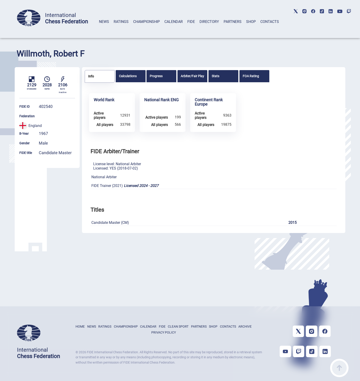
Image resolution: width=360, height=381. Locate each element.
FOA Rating (251, 76)
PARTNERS (233, 21)
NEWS (104, 21)
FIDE (191, 21)
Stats (215, 76)
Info (91, 76)
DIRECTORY (209, 21)
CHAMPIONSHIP (146, 21)
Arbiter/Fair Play (192, 76)
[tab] (104, 27)
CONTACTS (269, 21)
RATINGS (121, 21)
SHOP (251, 21)
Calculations (128, 76)
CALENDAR (173, 21)
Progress (156, 76)
